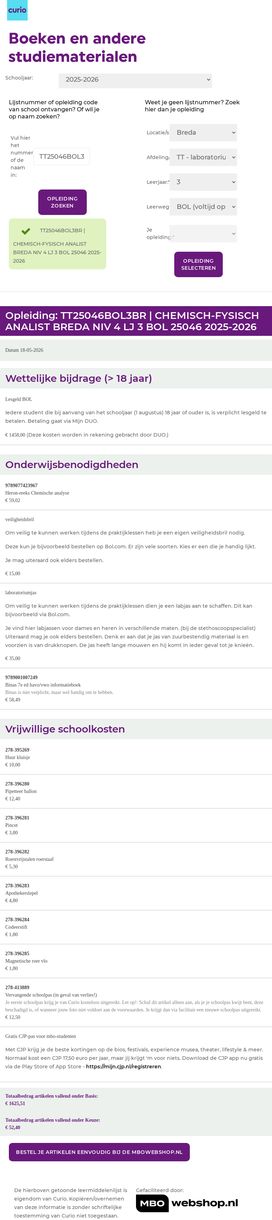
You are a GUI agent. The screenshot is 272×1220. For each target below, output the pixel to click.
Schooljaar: (19, 78)
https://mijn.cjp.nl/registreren (123, 1066)
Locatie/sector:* (158, 132)
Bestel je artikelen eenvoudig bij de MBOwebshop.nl (99, 1152)
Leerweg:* (158, 207)
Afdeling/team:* (158, 157)
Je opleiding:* (158, 233)
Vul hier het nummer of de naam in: (22, 156)
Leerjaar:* (158, 182)
